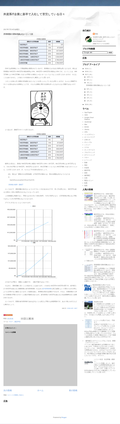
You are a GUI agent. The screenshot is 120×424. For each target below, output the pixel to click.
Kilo (96, 34)
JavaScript (87, 122)
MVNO (86, 127)
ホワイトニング (89, 155)
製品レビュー (88, 180)
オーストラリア (89, 137)
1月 (88, 101)
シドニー (87, 145)
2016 (87, 104)
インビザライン (89, 134)
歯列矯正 (87, 175)
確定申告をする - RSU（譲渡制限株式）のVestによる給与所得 (104, 250)
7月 (88, 83)
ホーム (40, 390)
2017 (87, 74)
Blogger (63, 417)
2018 (87, 71)
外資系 (86, 168)
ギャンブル (88, 142)
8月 (88, 80)
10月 (88, 77)
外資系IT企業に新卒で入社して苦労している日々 (34, 14)
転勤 (85, 183)
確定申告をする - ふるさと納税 (104, 231)
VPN (85, 132)
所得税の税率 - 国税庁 (16, 184)
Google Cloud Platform (89, 118)
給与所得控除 (46, 289)
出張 (85, 178)
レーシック (88, 160)
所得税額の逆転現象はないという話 (98, 85)
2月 (88, 98)
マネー (11, 321)
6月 (88, 89)
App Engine (88, 112)
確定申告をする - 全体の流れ (103, 194)
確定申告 (18, 321)
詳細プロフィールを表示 (101, 44)
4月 (88, 92)
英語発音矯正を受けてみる (101, 285)
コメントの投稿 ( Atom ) (15, 395)
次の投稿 (7, 390)
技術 (85, 173)
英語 (85, 165)
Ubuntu (86, 129)
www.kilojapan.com (99, 41)
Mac (85, 124)
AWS (86, 115)
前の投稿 (73, 390)
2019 (87, 68)
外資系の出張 (98, 302)
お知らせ (87, 139)
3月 (88, 95)
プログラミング (89, 152)
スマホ (86, 147)
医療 (85, 162)
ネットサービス (89, 150)
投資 (85, 185)
